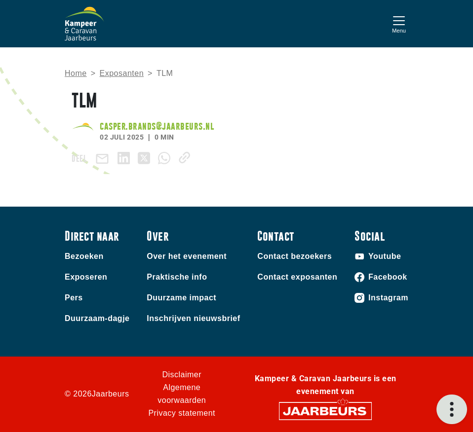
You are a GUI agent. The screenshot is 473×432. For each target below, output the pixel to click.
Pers (74, 297)
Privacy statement (181, 413)
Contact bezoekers (294, 256)
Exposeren (86, 277)
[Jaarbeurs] (325, 410)
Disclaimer (181, 374)
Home (76, 73)
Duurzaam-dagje (97, 318)
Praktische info (177, 277)
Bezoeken (84, 256)
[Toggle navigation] (399, 23)
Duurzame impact (181, 297)
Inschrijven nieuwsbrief (193, 318)
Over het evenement (187, 256)
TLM (165, 73)
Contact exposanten (297, 277)
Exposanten (122, 73)
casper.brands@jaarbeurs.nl (157, 126)
